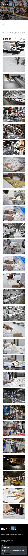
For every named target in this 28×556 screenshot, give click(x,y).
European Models (11, 33)
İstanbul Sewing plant (5, 33)
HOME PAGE (4, 22)
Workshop (19, 32)
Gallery (3, 24)
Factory (16, 32)
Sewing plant (23, 32)
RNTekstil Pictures (17, 33)
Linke (25, 550)
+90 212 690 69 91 (3, 543)
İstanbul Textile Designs (5, 32)
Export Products (11, 32)
